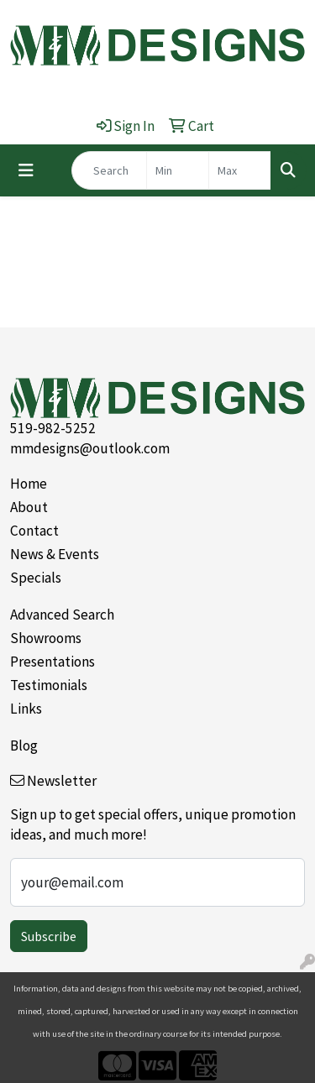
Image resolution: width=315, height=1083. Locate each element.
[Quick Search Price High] (239, 170)
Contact (34, 530)
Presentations (52, 661)
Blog (24, 745)
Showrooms (45, 638)
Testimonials (48, 685)
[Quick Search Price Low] (177, 170)
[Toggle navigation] (26, 170)
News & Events (54, 554)
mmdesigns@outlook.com (90, 448)
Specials (35, 577)
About (29, 507)
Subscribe (48, 936)
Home (28, 483)
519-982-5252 (53, 428)
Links (26, 708)
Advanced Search (62, 614)
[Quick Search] (109, 170)
